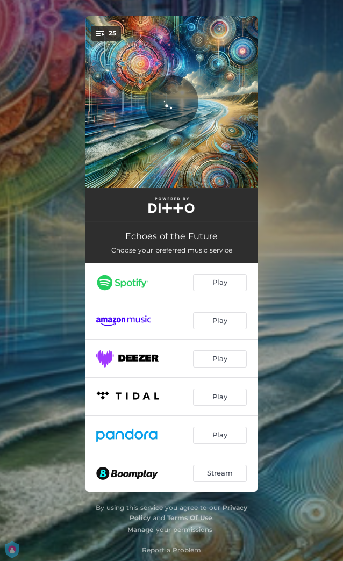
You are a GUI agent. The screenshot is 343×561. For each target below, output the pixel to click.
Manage (140, 530)
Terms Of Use (189, 518)
